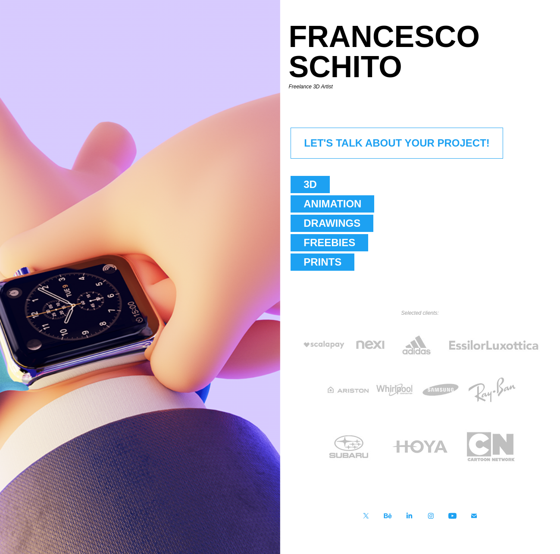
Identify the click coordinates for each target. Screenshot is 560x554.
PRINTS (322, 262)
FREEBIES (329, 242)
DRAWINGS (331, 223)
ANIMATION (332, 204)
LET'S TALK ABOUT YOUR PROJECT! (397, 143)
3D (310, 184)
